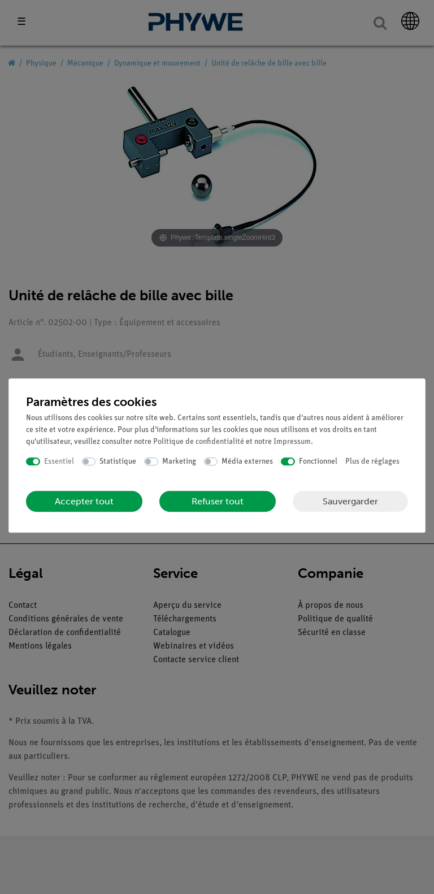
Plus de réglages (372, 461)
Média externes (247, 461)
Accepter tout (84, 501)
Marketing (179, 461)
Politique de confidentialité (198, 442)
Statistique (117, 461)
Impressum (292, 442)
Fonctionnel (318, 461)
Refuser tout (218, 501)
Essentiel (59, 461)
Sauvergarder (350, 501)
